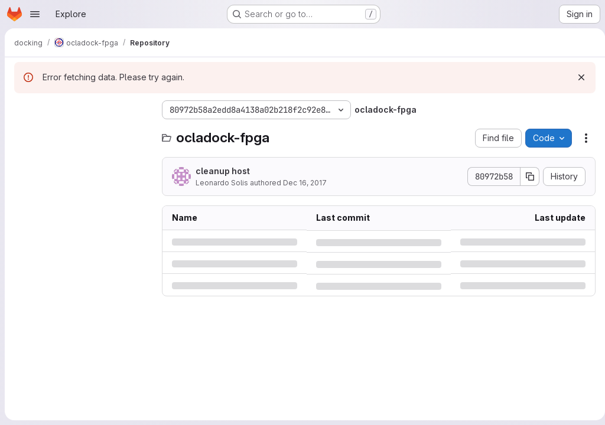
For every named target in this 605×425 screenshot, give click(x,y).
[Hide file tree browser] (23, 109)
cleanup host (223, 171)
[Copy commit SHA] (525, 176)
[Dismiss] (577, 77)
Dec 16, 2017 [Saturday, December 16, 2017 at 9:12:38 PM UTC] (305, 182)
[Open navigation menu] (34, 14)
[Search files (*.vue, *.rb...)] (82, 133)
